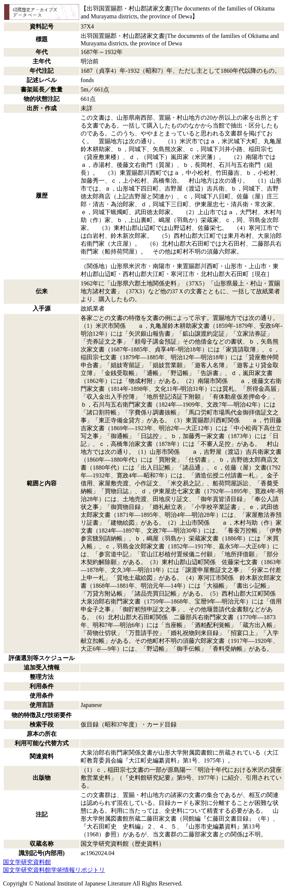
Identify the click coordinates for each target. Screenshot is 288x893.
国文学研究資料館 (27, 862)
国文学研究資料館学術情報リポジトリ (54, 870)
